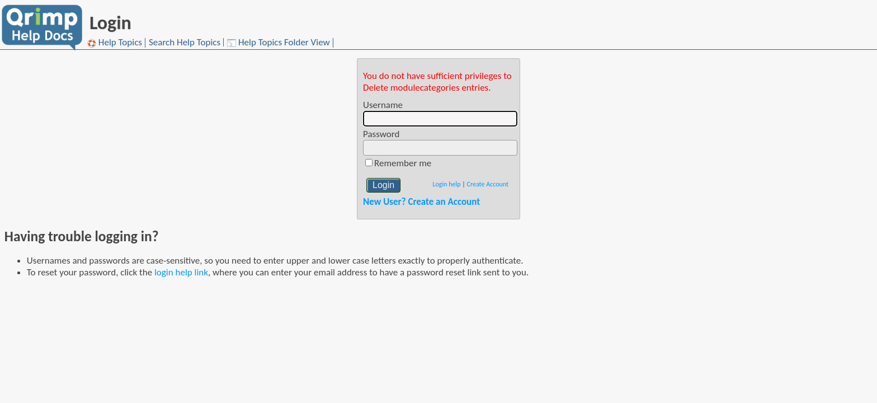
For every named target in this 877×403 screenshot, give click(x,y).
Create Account (487, 184)
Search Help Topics (184, 42)
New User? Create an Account (421, 202)
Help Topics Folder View (278, 43)
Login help (446, 184)
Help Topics (114, 43)
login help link (181, 272)
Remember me (402, 163)
